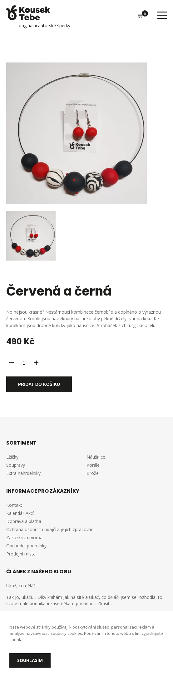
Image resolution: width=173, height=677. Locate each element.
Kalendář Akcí (20, 513)
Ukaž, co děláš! (21, 586)
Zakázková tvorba (24, 537)
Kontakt (14, 505)
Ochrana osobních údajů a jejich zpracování (50, 529)
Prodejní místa (21, 554)
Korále (93, 465)
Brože (92, 473)
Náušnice (95, 457)
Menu (162, 15)
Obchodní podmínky (26, 546)
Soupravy (15, 465)
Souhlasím (30, 660)
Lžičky (12, 457)
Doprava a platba (23, 521)
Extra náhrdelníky (23, 473)
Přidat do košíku (39, 384)
